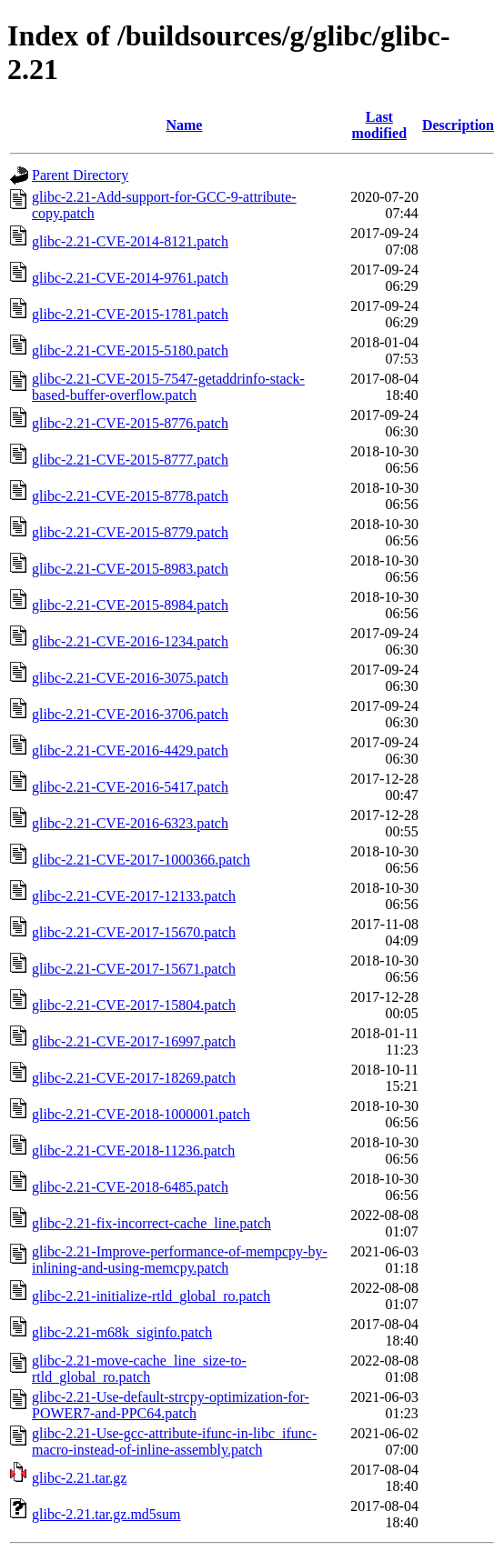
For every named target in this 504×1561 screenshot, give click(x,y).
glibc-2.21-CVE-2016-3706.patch (130, 714)
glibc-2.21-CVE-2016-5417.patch (130, 787)
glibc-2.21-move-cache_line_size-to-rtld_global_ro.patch (139, 1369)
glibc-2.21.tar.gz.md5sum (106, 1514)
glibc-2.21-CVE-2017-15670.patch (134, 932)
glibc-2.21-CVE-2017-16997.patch (134, 1041)
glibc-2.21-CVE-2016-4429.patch (130, 750)
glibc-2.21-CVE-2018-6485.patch (130, 1187)
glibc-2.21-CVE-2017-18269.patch (134, 1078)
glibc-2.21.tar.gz (79, 1478)
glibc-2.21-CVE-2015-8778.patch (130, 496)
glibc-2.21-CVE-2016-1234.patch (130, 641)
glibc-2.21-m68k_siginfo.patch (122, 1332)
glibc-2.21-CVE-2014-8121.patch (130, 241)
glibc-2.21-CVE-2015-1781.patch (130, 314)
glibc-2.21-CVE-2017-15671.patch (134, 968)
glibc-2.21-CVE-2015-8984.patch (130, 605)
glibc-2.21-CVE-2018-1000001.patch (141, 1114)
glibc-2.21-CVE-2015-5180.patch (130, 350)
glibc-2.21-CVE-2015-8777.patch (130, 459)
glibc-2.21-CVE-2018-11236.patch (133, 1150)
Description (458, 125)
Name (184, 125)
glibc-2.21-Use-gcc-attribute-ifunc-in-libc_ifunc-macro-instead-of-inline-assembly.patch (174, 1441)
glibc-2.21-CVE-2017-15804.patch (134, 1005)
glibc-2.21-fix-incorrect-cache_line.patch (151, 1223)
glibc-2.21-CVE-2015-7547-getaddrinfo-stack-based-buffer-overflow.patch (168, 387)
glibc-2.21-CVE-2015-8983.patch (130, 568)
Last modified (379, 125)
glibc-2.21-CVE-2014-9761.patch (130, 277)
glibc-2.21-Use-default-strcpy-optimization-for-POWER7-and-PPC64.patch (170, 1405)
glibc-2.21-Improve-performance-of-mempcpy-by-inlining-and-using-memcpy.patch (180, 1260)
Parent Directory (80, 175)
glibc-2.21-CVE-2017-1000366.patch (141, 859)
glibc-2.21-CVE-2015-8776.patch (130, 423)
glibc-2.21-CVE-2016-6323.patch (130, 823)
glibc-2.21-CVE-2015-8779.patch (130, 532)
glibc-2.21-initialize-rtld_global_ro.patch (151, 1296)
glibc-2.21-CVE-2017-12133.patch (134, 896)
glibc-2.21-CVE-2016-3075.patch (130, 677)
